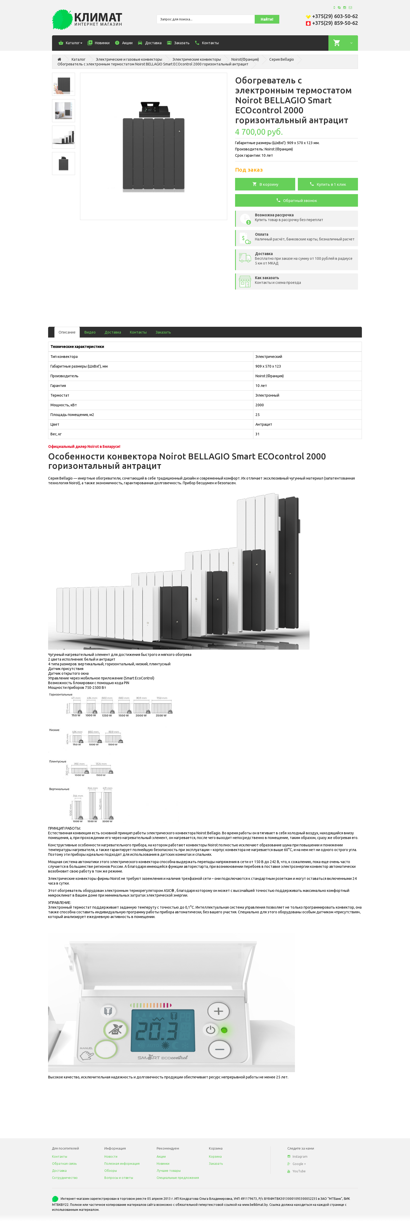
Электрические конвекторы (197, 59)
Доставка (113, 332)
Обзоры (110, 1170)
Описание (67, 332)
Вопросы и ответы (118, 1177)
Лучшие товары (169, 1170)
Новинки (163, 1163)
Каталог (79, 59)
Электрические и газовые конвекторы (129, 59)
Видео (90, 332)
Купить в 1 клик (328, 184)
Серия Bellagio (281, 59)
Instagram (297, 1156)
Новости (110, 1156)
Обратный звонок (296, 200)
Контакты (138, 332)
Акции (161, 1156)
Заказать (163, 332)
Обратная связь (64, 1163)
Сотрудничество (65, 1177)
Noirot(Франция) (245, 59)
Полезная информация (122, 1163)
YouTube (296, 1171)
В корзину (265, 184)
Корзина (215, 1156)
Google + (296, 1164)
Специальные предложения (178, 1177)
